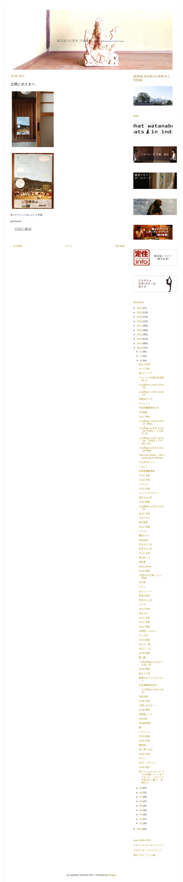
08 (141, 792)
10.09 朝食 (144, 653)
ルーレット (144, 403)
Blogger (112, 875)
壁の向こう (144, 557)
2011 (140, 829)
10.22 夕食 (144, 513)
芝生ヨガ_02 (145, 600)
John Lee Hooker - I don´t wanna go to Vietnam (152, 456)
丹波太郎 (143, 696)
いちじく (143, 466)
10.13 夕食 (144, 609)
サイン (142, 758)
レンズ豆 (143, 635)
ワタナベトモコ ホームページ (148, 845)
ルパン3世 (144, 368)
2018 (140, 321)
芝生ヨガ (143, 613)
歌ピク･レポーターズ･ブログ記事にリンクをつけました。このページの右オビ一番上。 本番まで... (151, 777)
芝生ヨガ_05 (145, 497)
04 (141, 810)
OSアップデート (147, 763)
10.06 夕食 (144, 701)
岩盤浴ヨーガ (145, 399)
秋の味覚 (143, 522)
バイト (142, 587)
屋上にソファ (145, 373)
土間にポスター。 (148, 705)
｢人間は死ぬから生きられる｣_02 (151, 663)
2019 (140, 316)
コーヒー (143, 531)
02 (141, 819)
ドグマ (142, 604)
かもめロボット (147, 462)
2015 (140, 334)
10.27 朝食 (144, 416)
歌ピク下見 (144, 673)
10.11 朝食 (144, 626)
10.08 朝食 (144, 669)
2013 (140, 343)
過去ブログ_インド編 (144, 855)
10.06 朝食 (144, 709)
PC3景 (142, 582)
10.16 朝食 (144, 571)
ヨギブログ (144, 518)
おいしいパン (145, 591)
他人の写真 (144, 364)
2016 (140, 330)
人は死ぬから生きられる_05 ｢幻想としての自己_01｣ (151, 441)
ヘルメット (144, 732)
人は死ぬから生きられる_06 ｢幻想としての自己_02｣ (151, 431)
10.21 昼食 (144, 526)
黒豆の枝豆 (144, 595)
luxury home (145, 566)
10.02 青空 (144, 767)
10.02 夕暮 (144, 754)
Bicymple (143, 540)
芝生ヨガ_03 (145, 548)
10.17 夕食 (144, 553)
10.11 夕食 (144, 622)
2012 (140, 347)
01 (141, 823)
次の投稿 (17, 246)
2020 (140, 312)
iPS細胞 (143, 412)
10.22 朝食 (144, 502)
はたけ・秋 (144, 644)
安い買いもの (145, 749)
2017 (140, 325)
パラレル (143, 484)
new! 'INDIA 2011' (142, 840)
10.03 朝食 (144, 736)
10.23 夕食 (144, 488)
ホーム (69, 246)
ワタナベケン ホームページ (147, 850)
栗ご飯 (142, 657)
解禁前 (142, 745)
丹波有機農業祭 (147, 471)
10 (141, 360)
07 (141, 797)
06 (141, 801)
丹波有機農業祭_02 (149, 407)
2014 (140, 339)
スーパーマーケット (149, 493)
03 (141, 814)
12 (141, 351)
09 (141, 788)
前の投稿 (120, 246)
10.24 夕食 (144, 480)
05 (141, 805)
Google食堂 (145, 723)
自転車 (142, 562)
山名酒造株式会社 (148, 685)
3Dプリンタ (145, 648)
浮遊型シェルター (148, 631)
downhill (143, 718)
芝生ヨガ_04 (145, 544)
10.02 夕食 (144, 740)
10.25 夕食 (144, 475)
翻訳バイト (144, 535)
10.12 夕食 (144, 617)
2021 (140, 308)
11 (141, 356)
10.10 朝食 (144, 640)
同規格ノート (145, 714)
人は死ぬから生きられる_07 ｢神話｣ (151, 422)
